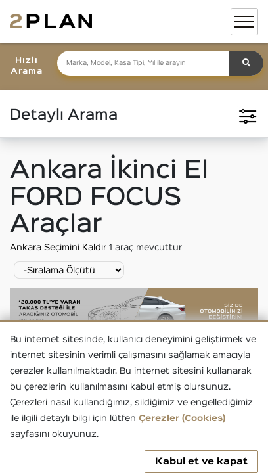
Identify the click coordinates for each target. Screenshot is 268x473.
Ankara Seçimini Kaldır (59, 248)
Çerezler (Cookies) (182, 418)
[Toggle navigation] (244, 21)
